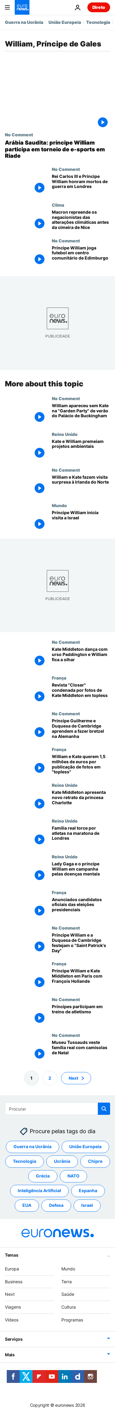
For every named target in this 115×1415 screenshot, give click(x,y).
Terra (66, 1281)
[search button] (104, 1109)
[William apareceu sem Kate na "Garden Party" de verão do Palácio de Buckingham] (81, 413)
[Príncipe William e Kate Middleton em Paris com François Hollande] (81, 978)
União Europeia (64, 22)
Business (13, 1281)
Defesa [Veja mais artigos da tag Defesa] (56, 1205)
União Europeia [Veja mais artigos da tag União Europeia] (85, 1146)
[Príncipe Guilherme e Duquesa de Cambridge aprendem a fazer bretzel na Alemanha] (81, 728)
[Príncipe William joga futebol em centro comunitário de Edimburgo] (81, 256)
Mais (10, 1354)
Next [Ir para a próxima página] (73, 1077)
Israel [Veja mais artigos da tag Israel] (87, 1205)
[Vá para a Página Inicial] (22, 7)
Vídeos (11, 1319)
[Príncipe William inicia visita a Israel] (81, 520)
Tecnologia (98, 22)
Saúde (67, 1294)
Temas (11, 1254)
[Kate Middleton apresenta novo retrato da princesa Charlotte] (81, 800)
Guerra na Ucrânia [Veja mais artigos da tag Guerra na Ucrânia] (32, 1146)
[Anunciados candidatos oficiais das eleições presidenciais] (81, 907)
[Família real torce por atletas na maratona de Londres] (81, 835)
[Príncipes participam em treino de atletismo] (81, 1014)
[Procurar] (57, 1109)
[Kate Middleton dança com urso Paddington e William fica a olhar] (81, 657)
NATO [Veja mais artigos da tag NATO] (73, 1175)
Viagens (13, 1307)
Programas (72, 1319)
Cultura (68, 1307)
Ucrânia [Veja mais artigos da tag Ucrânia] (62, 1161)
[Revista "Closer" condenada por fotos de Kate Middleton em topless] (81, 693)
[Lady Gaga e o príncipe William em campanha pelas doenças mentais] (81, 871)
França (59, 677)
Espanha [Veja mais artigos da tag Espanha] (88, 1190)
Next (10, 1294)
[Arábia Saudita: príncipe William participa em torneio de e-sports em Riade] (57, 149)
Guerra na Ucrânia (24, 22)
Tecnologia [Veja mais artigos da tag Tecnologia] (24, 1161)
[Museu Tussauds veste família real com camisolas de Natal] (81, 1050)
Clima (58, 204)
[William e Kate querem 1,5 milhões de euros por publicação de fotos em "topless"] (81, 764)
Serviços (14, 1338)
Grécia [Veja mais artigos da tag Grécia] (43, 1175)
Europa (12, 1268)
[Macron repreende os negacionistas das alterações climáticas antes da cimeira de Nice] (81, 220)
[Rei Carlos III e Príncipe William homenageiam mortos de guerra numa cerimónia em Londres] (81, 184)
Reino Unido (65, 433)
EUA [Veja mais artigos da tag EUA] (26, 1205)
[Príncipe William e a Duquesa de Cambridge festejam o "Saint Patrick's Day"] (81, 943)
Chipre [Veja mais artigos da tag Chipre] (95, 1161)
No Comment (19, 134)
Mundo (59, 505)
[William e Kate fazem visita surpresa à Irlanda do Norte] (81, 485)
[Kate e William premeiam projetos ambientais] (81, 449)
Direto (98, 7)
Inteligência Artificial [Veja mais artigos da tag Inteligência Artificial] (39, 1190)
